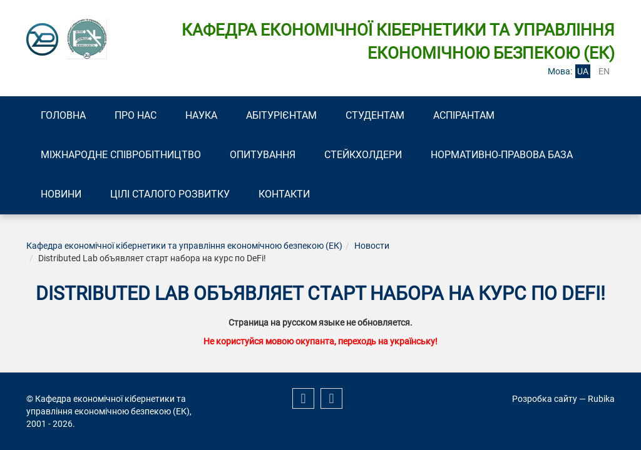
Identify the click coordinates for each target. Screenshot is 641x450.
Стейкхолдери (363, 155)
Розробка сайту (544, 399)
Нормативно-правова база (502, 155)
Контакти (284, 194)
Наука (201, 115)
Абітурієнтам (281, 115)
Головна (63, 115)
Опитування (262, 155)
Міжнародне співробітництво (121, 155)
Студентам (375, 115)
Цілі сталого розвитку (170, 194)
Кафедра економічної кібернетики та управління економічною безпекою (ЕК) (184, 246)
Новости (371, 246)
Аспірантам (464, 115)
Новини (61, 194)
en (604, 71)
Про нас (135, 115)
